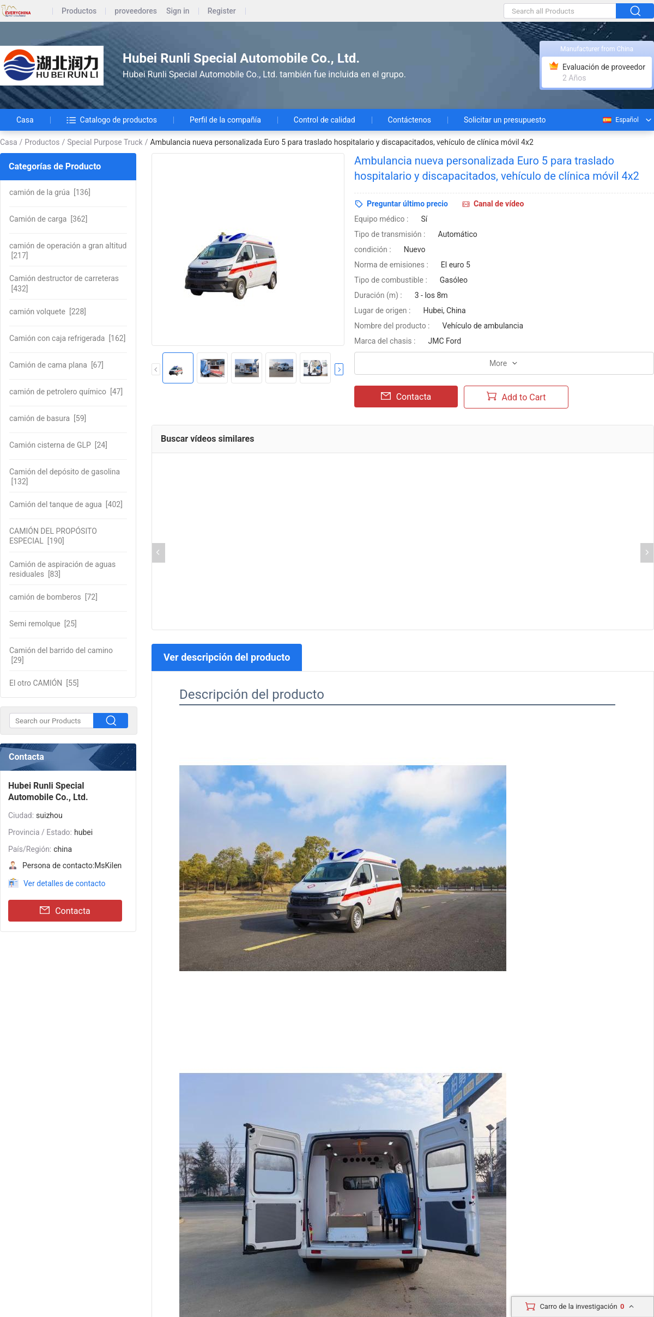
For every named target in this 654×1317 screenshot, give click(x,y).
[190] (53, 536)
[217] (67, 250)
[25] (43, 623)
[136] (49, 192)
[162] (67, 338)
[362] (48, 219)
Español (620, 120)
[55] (43, 683)
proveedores (135, 11)
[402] (66, 504)
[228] (47, 311)
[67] (56, 365)
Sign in (178, 11)
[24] (58, 445)
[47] (66, 391)
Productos (79, 11)
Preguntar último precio (407, 203)
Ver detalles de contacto (64, 883)
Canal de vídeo (499, 203)
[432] (64, 283)
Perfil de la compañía (225, 119)
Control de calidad (324, 119)
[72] (53, 597)
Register (222, 11)
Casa (25, 119)
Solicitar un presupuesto (505, 119)
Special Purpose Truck (105, 142)
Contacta (65, 910)
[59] (47, 418)
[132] (64, 476)
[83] (62, 569)
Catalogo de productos (111, 119)
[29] (61, 655)
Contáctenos (409, 119)
